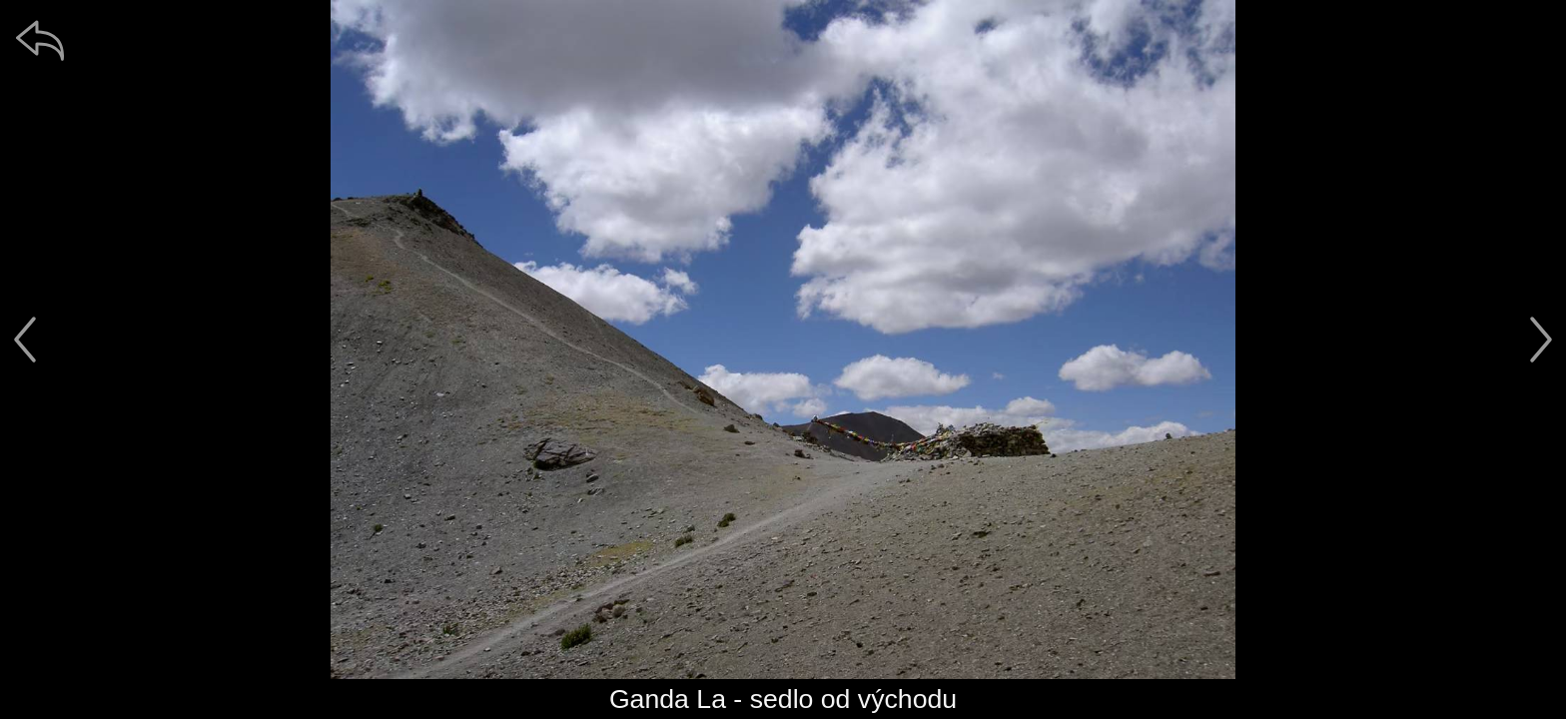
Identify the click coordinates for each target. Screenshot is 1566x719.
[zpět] (40, 40)
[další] (1541, 339)
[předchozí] (25, 339)
